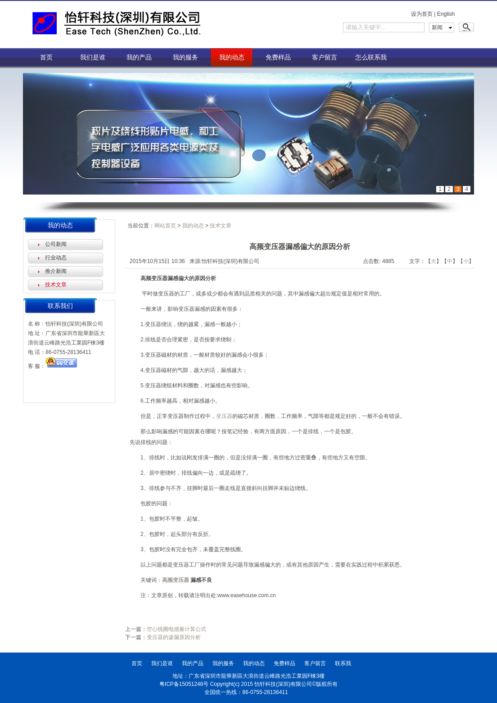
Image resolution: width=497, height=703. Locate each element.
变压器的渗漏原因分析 (174, 637)
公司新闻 (56, 244)
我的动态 (231, 57)
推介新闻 (56, 271)
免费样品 (278, 57)
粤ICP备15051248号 (183, 684)
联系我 (343, 663)
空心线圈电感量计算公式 (176, 629)
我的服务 (185, 57)
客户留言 (324, 57)
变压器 (224, 416)
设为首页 (422, 14)
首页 (46, 57)
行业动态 (56, 257)
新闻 (437, 27)
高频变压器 (175, 580)
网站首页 (165, 225)
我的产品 (139, 57)
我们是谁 (92, 57)
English (446, 14)
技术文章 (56, 284)
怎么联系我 (371, 57)
